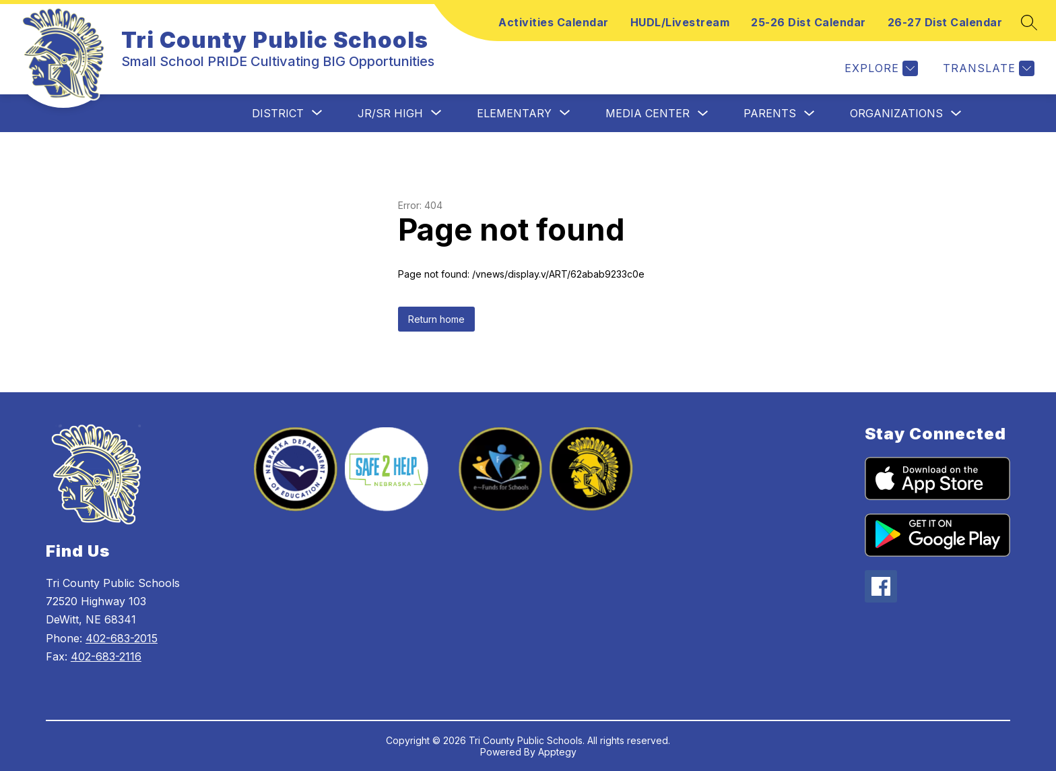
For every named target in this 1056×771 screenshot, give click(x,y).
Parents (770, 113)
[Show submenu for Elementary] (514, 113)
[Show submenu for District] (278, 113)
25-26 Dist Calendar (808, 22)
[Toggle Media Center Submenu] (703, 113)
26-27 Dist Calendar (945, 22)
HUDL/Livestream (680, 22)
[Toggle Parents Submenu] (809, 113)
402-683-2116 (106, 656)
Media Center (647, 113)
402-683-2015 (122, 638)
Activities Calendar (553, 22)
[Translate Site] (986, 68)
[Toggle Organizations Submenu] (956, 113)
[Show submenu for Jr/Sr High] (390, 113)
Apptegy (557, 752)
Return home (436, 319)
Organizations (896, 113)
